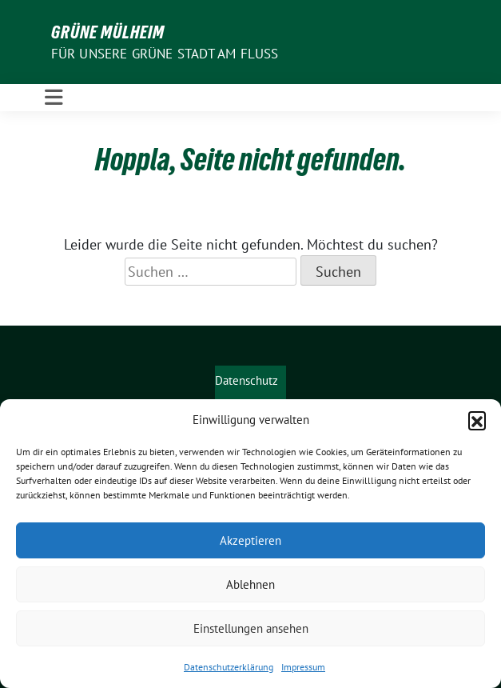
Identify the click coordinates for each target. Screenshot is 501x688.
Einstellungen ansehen (250, 628)
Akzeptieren (250, 540)
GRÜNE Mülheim (108, 32)
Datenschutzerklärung (228, 667)
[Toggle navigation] (54, 97)
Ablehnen (250, 584)
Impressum (303, 667)
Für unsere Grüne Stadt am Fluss (165, 53)
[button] (477, 420)
